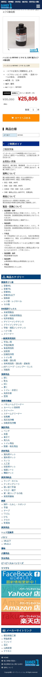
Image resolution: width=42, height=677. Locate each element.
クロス (7, 520)
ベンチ (7, 431)
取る (6, 381)
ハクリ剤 (8, 331)
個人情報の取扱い (10, 661)
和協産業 (8, 639)
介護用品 (5, 553)
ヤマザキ (5, 568)
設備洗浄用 (9, 354)
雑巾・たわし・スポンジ (15, 504)
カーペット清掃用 (12, 407)
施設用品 (5, 427)
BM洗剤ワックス (8, 309)
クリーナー (9, 334)
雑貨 (3, 501)
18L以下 (7, 541)
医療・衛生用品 (11, 446)
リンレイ (8, 642)
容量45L (7, 286)
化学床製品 (9, 318)
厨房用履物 (9, 496)
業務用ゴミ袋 (7, 282)
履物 (3, 548)
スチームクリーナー (13, 414)
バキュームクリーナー (14, 404)
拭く (6, 384)
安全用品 (5, 558)
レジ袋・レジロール (13, 301)
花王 (6, 645)
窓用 (6, 396)
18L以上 (7, 544)
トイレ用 (8, 357)
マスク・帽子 (10, 490)
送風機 (7, 417)
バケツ (4, 537)
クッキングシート (12, 484)
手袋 (6, 507)
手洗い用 (8, 342)
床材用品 (5, 451)
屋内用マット (10, 454)
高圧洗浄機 (9, 420)
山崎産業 (8, 648)
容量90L (7, 292)
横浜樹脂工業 (10, 635)
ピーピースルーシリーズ (12, 563)
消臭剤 (7, 370)
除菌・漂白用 (10, 360)
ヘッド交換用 (7, 532)
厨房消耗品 (6, 477)
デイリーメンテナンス (14, 321)
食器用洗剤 (9, 348)
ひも (6, 517)
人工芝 (7, 464)
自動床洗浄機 (10, 423)
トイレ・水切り (11, 390)
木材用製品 (9, 312)
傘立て (7, 437)
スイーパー (9, 410)
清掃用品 (5, 374)
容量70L (7, 289)
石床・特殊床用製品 (13, 315)
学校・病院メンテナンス (15, 328)
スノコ (7, 460)
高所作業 (8, 393)
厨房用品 (5, 527)
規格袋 (7, 298)
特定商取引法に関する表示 (13, 664)
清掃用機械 (6, 401)
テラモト (8, 651)
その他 (7, 304)
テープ (7, 510)
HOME (6, 657)
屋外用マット (10, 457)
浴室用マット (10, 467)
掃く (6, 378)
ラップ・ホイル (11, 481)
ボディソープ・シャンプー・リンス (17, 367)
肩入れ (7, 440)
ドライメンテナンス (13, 325)
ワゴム (7, 514)
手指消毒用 (9, 345)
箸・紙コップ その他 (13, 493)
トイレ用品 (9, 443)
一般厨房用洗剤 (8, 338)
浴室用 (7, 351)
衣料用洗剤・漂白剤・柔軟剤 (17, 363)
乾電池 (7, 523)
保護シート (9, 470)
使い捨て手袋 (10, 487)
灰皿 (6, 434)
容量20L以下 (9, 295)
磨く (6, 387)
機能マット (9, 473)
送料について (8, 667)
